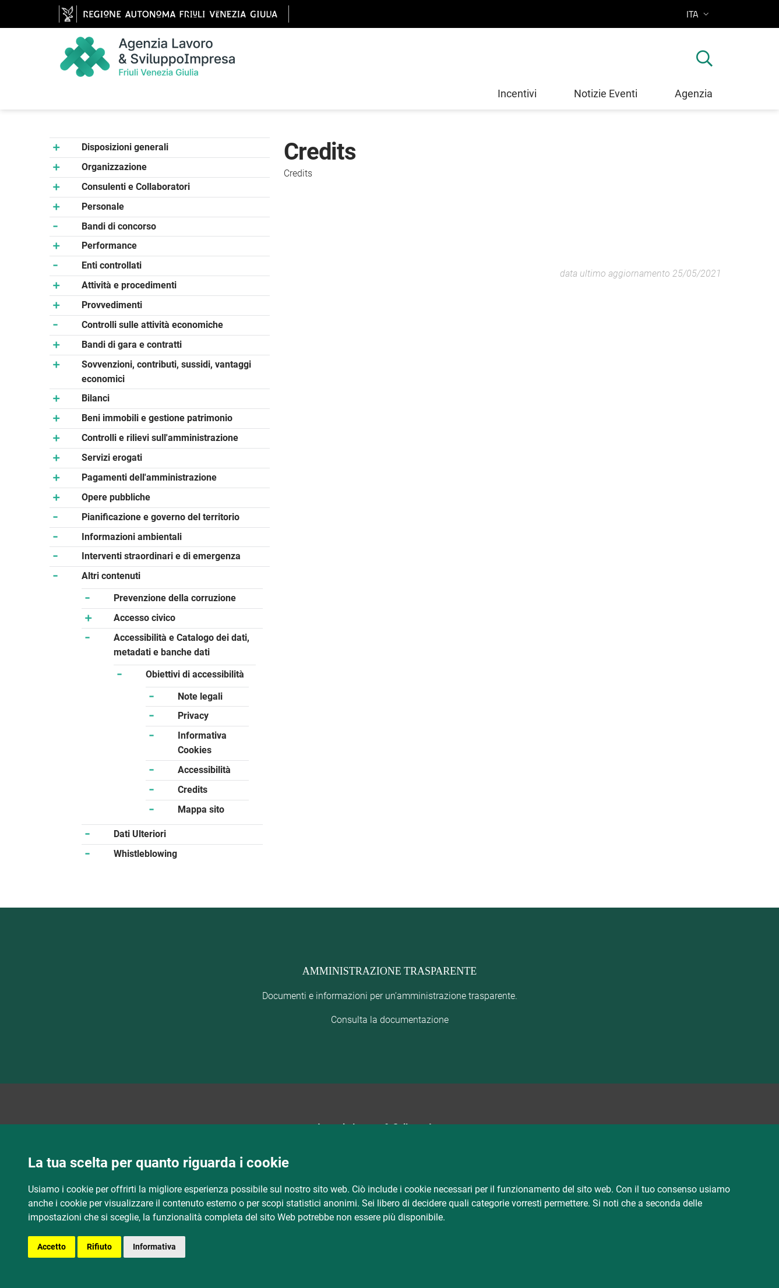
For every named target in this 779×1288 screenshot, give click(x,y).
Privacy (193, 715)
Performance (109, 245)
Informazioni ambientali (132, 536)
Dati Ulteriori (140, 833)
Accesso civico (144, 617)
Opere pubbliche (116, 497)
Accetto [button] (51, 1246)
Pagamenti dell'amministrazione (149, 477)
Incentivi (517, 93)
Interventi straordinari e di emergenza (161, 556)
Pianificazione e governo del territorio (160, 517)
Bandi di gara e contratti (132, 344)
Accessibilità (204, 769)
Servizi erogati (112, 457)
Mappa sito (201, 809)
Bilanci (96, 398)
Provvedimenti (112, 304)
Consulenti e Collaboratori (136, 186)
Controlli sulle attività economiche (152, 324)
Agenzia (694, 93)
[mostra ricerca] (704, 60)
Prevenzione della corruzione (175, 598)
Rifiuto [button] (99, 1246)
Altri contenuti (111, 575)
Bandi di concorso (119, 226)
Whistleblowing (145, 853)
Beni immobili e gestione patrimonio (157, 418)
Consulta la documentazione (390, 1019)
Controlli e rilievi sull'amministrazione (160, 437)
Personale (103, 206)
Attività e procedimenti (129, 285)
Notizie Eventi (605, 93)
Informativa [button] (154, 1246)
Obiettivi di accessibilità (195, 674)
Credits (192, 789)
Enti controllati (112, 265)
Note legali (200, 696)
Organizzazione (114, 166)
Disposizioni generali (125, 147)
